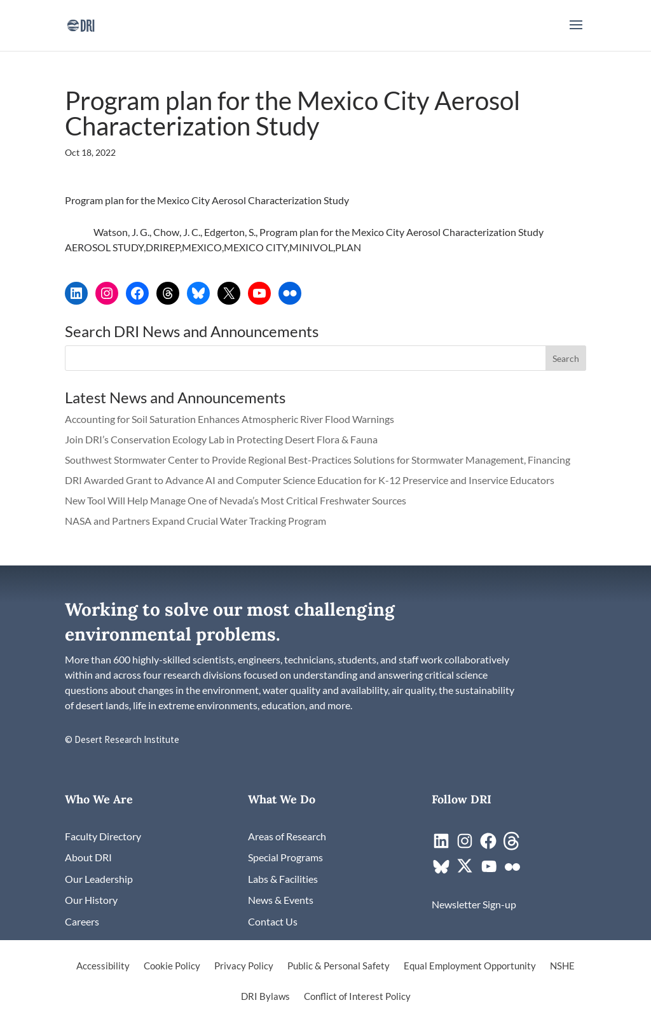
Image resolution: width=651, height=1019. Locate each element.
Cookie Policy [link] (172, 966)
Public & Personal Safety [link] (338, 966)
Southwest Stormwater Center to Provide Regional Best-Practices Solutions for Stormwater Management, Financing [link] (318, 460)
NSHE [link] (562, 966)
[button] (576, 33)
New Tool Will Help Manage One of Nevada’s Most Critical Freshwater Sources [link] (236, 500)
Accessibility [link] (103, 966)
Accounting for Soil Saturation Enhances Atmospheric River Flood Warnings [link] (229, 419)
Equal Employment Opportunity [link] (470, 966)
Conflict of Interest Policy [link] (357, 997)
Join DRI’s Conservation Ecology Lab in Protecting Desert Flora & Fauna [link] (221, 439)
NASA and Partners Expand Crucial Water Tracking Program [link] (195, 521)
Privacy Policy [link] (243, 966)
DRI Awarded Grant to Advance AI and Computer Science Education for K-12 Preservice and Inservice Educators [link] (309, 480)
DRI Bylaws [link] (265, 997)
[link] (80, 24)
